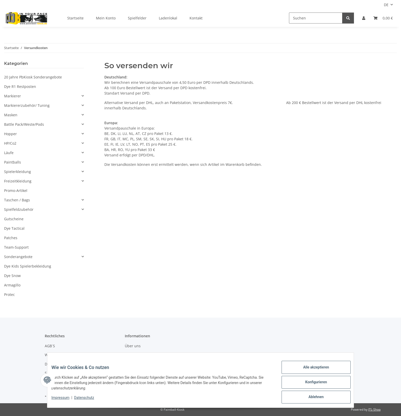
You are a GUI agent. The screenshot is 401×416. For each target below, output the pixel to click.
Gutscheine (14, 218)
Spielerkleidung (17, 171)
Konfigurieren (312, 385)
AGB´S (50, 345)
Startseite (75, 18)
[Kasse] (383, 18)
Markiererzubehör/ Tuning (27, 105)
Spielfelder (137, 18)
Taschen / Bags (17, 200)
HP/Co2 (10, 143)
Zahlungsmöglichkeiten (145, 354)
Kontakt (196, 18)
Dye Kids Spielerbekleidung (27, 266)
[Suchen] (315, 18)
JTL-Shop (374, 409)
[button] (363, 18)
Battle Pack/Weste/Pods (24, 124)
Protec (9, 294)
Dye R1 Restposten (20, 86)
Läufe (9, 152)
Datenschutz (88, 400)
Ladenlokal (168, 18)
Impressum (64, 400)
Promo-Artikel (15, 190)
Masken (10, 114)
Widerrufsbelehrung (62, 354)
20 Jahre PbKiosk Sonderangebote (33, 77)
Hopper (10, 133)
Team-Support (16, 247)
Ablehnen (311, 398)
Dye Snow (12, 275)
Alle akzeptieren (312, 371)
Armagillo (12, 285)
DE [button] (386, 4)
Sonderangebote (18, 256)
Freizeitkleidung (17, 181)
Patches (10, 237)
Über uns (133, 345)
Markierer (12, 96)
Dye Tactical (14, 228)
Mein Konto (106, 18)
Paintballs (12, 162)
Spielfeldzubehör (19, 209)
